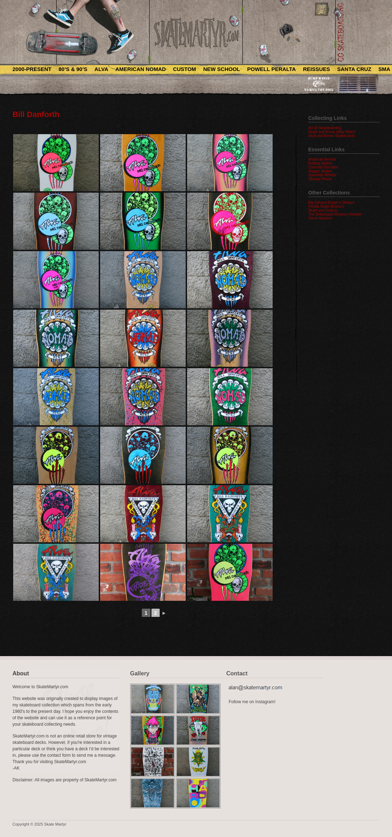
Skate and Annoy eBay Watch (331, 132)
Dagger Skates (320, 171)
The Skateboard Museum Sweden (335, 214)
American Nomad (140, 69)
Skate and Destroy (322, 210)
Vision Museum (320, 218)
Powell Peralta (271, 69)
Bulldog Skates (320, 163)
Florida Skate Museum (326, 206)
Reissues (316, 69)
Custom (184, 69)
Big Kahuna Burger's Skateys (331, 202)
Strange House (320, 179)
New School (221, 69)
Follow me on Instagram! (252, 701)
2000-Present (31, 69)
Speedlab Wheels (322, 175)
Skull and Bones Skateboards (331, 136)
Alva (101, 69)
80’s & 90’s (72, 69)
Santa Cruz (354, 69)
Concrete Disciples (323, 167)
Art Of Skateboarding (324, 128)
